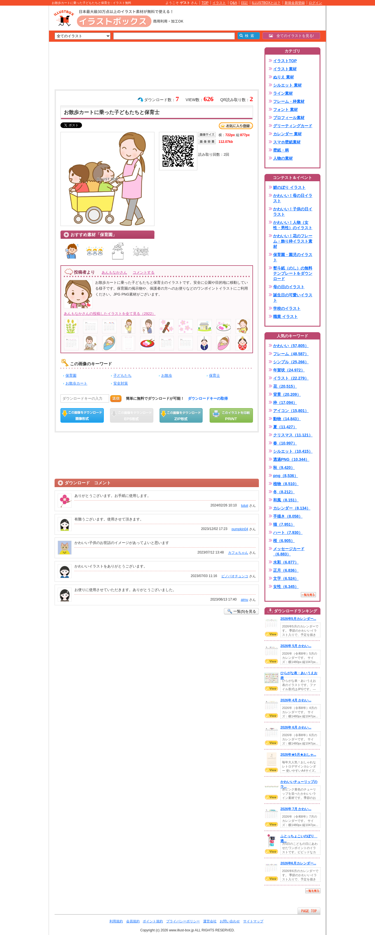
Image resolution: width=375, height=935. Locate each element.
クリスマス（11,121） (293, 435)
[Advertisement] (22, 92)
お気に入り (236, 125)
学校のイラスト (287, 308)
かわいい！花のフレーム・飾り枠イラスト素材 (292, 241)
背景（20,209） (287, 394)
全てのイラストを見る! (291, 36)
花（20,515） (285, 386)
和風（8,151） (286, 500)
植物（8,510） (286, 484)
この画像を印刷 (231, 415)
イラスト (219, 3)
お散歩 (166, 375)
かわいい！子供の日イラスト (292, 212)
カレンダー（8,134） (291, 508)
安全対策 (120, 383)
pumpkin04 (240, 529)
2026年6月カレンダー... (298, 863)
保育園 (70, 375)
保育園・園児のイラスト (292, 257)
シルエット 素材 (287, 85)
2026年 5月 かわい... (295, 646)
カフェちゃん (238, 553)
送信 (115, 398)
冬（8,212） (284, 492)
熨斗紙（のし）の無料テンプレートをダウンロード (292, 273)
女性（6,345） (286, 586)
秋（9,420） (284, 467)
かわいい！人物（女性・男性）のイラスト (292, 225)
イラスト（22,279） (291, 378)
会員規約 (133, 921)
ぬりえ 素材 (283, 77)
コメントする (143, 272)
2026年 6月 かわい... (295, 727)
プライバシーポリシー (183, 921)
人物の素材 (283, 158)
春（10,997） (285, 443)
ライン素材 (283, 93)
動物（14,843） (287, 419)
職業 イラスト (285, 316)
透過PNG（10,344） (291, 459)
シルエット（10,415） (293, 451)
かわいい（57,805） (291, 345)
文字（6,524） (286, 578)
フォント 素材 (285, 109)
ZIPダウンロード (181, 415)
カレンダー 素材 (287, 134)
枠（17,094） (285, 402)
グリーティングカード (292, 126)
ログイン (315, 3)
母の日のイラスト (288, 287)
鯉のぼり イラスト (289, 187)
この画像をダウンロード (82, 415)
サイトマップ (253, 921)
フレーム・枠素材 (288, 101)
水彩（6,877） (286, 562)
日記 (244, 3)
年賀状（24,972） (289, 370)
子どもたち (122, 375)
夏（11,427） (285, 427)
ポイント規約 (153, 921)
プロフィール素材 (288, 117)
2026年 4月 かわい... (295, 700)
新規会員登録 (295, 3)
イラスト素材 (285, 69)
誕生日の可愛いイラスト (292, 298)
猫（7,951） (284, 524)
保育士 (214, 375)
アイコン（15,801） (291, 410)
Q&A (233, 3)
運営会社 (210, 921)
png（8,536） (285, 475)
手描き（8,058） (288, 516)
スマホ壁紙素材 (287, 142)
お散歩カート (76, 383)
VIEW (271, 634)
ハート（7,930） (288, 532)
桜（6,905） (284, 540)
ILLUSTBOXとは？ (266, 3)
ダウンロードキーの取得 (208, 398)
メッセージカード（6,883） (288, 551)
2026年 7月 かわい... (295, 809)
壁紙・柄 (281, 150)
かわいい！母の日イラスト (292, 198)
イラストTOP (285, 61)
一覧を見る (308, 594)
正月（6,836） (286, 570)
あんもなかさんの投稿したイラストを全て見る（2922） (110, 313)
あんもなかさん (114, 272)
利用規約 (116, 921)
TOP (204, 3)
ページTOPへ (308, 910)
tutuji (244, 506)
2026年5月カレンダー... (298, 619)
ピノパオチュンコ (234, 576)
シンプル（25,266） (291, 362)
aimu (244, 600)
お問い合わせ (230, 921)
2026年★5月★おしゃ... (298, 755)
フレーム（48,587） (291, 354)
